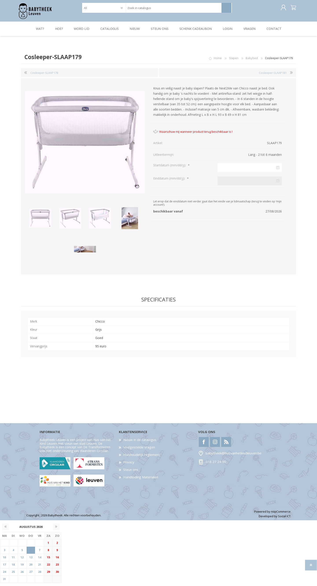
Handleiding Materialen (140, 480)
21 (39, 568)
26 (22, 575)
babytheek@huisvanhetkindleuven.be (234, 456)
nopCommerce (281, 515)
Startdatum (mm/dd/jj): (170, 168)
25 (13, 575)
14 (39, 560)
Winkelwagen (291, 9)
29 (48, 575)
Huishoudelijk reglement (141, 457)
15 (48, 560)
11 (13, 560)
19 (22, 568)
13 (30, 560)
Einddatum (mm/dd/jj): (169, 181)
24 (4, 575)
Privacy (128, 465)
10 (4, 560)
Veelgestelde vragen (139, 450)
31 (4, 582)
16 (57, 560)
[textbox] (173, 9)
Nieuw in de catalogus (139, 443)
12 (22, 560)
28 (39, 575)
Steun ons (130, 472)
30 (57, 575)
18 (13, 568)
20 (30, 568)
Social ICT (284, 519)
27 (30, 575)
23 (57, 568)
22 (48, 568)
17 (4, 568)
